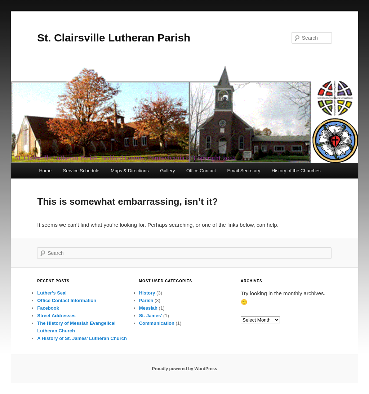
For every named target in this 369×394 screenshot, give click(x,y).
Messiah (148, 308)
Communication (156, 323)
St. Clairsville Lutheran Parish (113, 38)
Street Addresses (56, 315)
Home (45, 170)
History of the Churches (296, 170)
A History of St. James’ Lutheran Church (82, 338)
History (147, 293)
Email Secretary (244, 170)
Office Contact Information (66, 300)
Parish (146, 300)
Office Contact (201, 170)
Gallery (167, 170)
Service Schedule (81, 170)
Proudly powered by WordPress (184, 368)
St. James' (150, 315)
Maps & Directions (129, 170)
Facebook (48, 308)
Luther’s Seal (52, 293)
